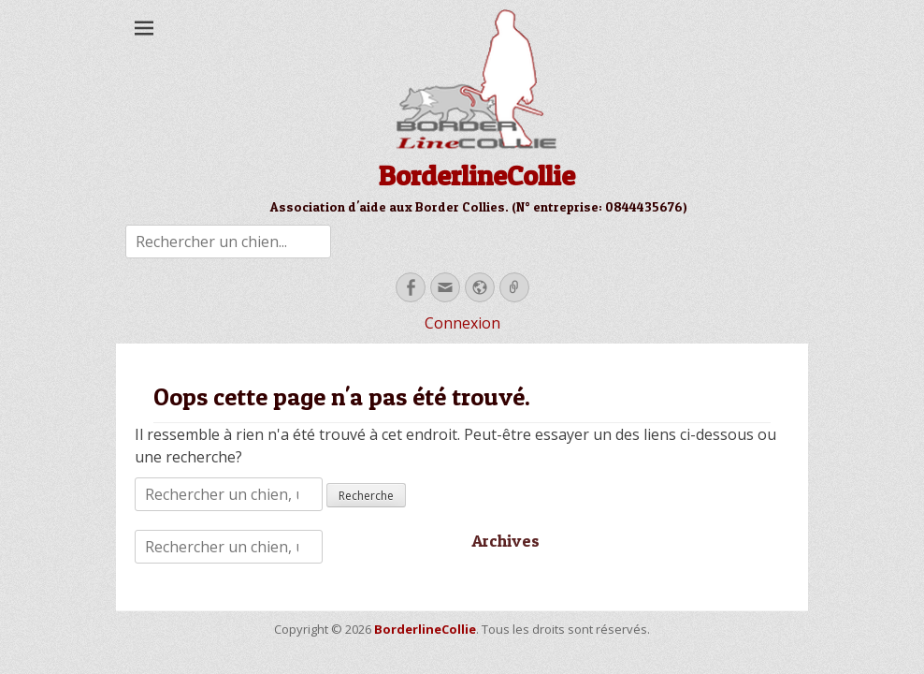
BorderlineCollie (476, 175)
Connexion (462, 323)
